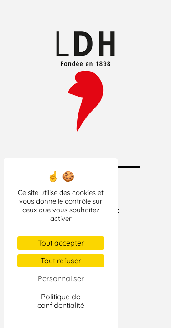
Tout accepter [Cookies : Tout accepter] (61, 242)
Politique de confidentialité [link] (60, 301)
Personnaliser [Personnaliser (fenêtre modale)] (61, 278)
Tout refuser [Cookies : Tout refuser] (61, 260)
